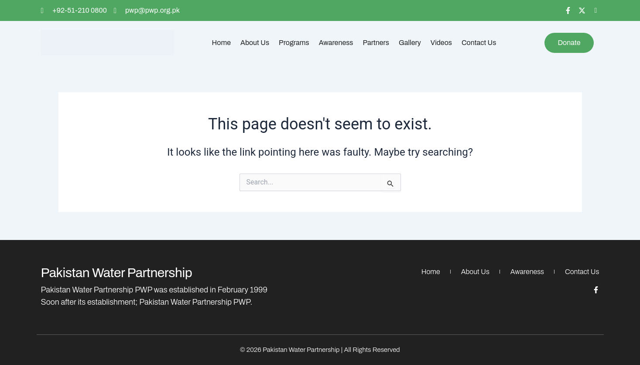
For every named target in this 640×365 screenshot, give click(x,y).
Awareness (336, 42)
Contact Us (479, 42)
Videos (441, 42)
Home (221, 42)
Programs (294, 42)
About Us (254, 42)
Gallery (410, 42)
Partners (376, 42)
